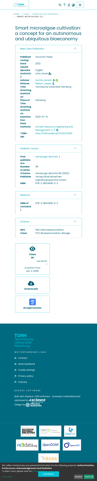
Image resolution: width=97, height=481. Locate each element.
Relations (25, 195)
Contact (20, 358)
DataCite (70, 431)
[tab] (48, 49)
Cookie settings (24, 370)
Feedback (48, 474)
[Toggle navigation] (80, 5)
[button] (73, 5)
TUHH (26, 14)
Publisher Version (29, 148)
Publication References (46, 14)
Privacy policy (23, 376)
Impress (20, 382)
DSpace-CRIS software (37, 396)
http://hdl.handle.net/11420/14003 (53, 133)
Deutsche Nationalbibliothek (28, 431)
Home (16, 14)
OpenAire (72, 445)
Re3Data (27, 445)
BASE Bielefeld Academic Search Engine (48, 458)
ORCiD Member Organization (50, 431)
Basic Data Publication (32, 48)
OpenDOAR (51, 445)
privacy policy (39, 471)
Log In (69, 5)
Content (24, 221)
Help (64, 5)
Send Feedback (24, 364)
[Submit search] (60, 4)
